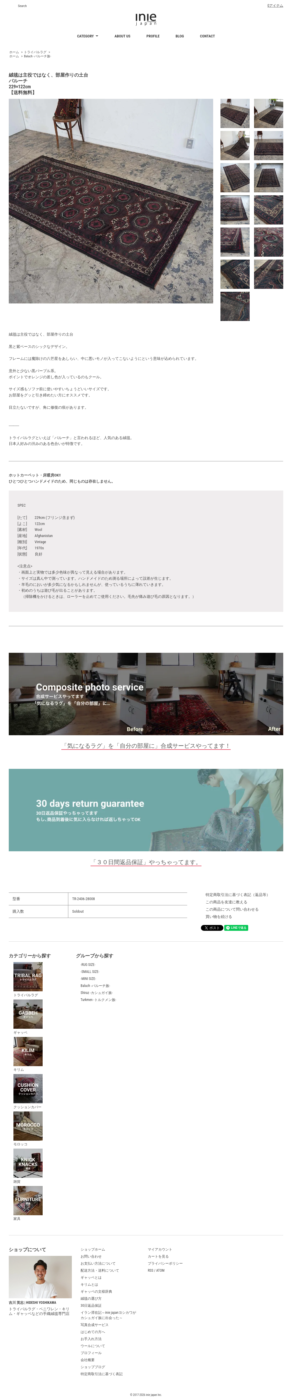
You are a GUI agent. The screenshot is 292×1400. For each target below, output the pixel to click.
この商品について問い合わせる (232, 909)
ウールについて (93, 1346)
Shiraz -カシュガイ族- (97, 993)
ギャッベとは (91, 1277)
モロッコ (28, 1129)
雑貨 (28, 1166)
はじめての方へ (93, 1332)
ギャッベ (28, 1017)
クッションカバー (28, 1091)
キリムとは (89, 1284)
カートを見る (158, 1256)
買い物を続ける (219, 916)
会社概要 (88, 1360)
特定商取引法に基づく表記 (102, 1374)
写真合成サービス (95, 1325)
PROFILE (153, 36)
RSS (150, 1270)
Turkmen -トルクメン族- (98, 1000)
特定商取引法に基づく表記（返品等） (238, 895)
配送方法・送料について (100, 1270)
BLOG (179, 36)
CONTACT (207, 36)
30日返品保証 (91, 1306)
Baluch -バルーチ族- (37, 56)
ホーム (14, 52)
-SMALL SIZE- (90, 972)
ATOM (160, 1270)
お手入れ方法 (91, 1339)
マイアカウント (160, 1249)
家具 (28, 1203)
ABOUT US (122, 36)
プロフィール (91, 1353)
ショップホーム (93, 1249)
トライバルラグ (35, 52)
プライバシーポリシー (165, 1263)
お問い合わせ (91, 1256)
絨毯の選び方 (91, 1299)
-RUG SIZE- (88, 965)
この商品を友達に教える (226, 902)
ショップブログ (93, 1367)
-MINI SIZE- (88, 979)
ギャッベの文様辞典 (96, 1291)
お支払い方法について (98, 1263)
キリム (28, 1054)
